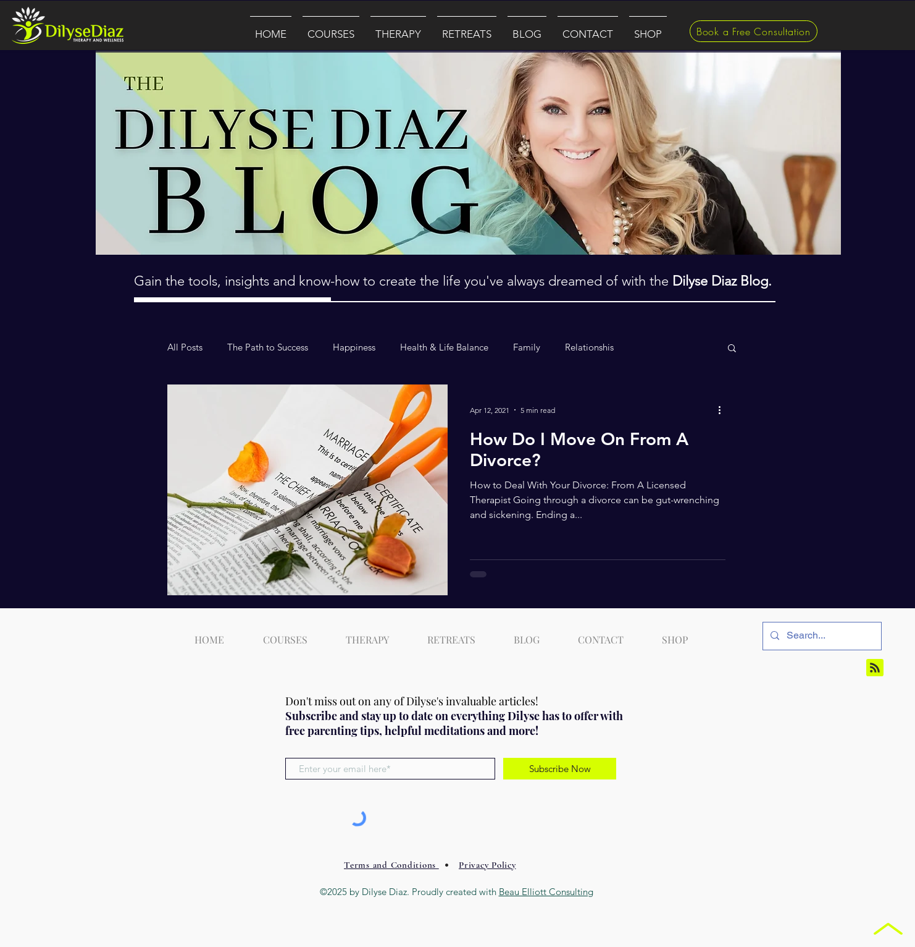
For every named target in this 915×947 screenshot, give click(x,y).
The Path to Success (267, 347)
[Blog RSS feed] (875, 668)
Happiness (354, 347)
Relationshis (589, 347)
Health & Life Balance (444, 347)
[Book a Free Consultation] (753, 31)
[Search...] (821, 636)
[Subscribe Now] (559, 768)
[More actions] (723, 409)
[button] (331, 28)
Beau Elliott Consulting (546, 892)
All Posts (185, 347)
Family (526, 347)
